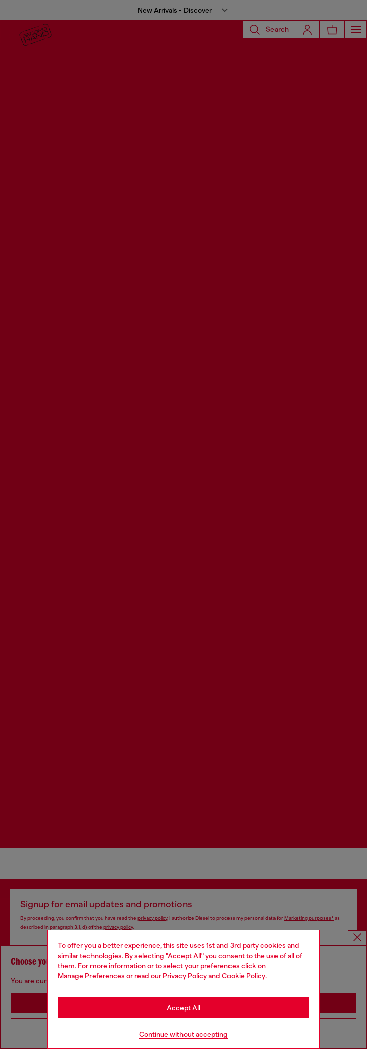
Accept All (183, 1008)
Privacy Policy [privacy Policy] (185, 976)
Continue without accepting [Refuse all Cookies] (183, 1034)
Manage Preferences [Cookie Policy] (91, 976)
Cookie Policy (243, 976)
